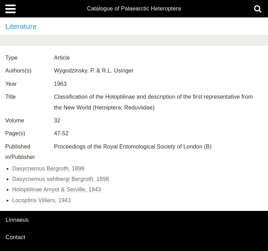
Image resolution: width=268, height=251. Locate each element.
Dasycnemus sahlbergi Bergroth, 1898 (60, 179)
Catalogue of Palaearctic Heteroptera (134, 9)
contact (15, 237)
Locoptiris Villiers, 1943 (41, 200)
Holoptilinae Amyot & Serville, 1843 (56, 189)
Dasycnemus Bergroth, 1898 (48, 169)
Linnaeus (17, 220)
